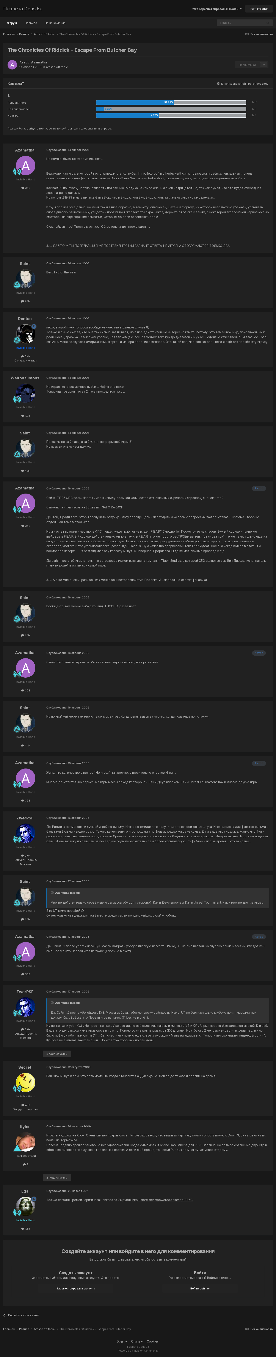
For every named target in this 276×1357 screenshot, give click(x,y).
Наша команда (55, 23)
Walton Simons (25, 378)
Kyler (25, 1126)
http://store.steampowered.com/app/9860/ (162, 1200)
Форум (12, 24)
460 (25, 1105)
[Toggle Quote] (53, 892)
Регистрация (259, 8)
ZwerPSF (24, 818)
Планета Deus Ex (22, 8)
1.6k (25, 1228)
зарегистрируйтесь (59, 128)
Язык (122, 1341)
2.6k (25, 855)
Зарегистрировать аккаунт (75, 1288)
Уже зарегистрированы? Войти (217, 9)
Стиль (137, 1341)
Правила (31, 23)
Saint (25, 263)
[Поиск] (228, 23)
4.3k (25, 301)
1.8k (25, 415)
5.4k (25, 356)
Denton (25, 318)
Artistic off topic (57, 67)
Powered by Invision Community (138, 1350)
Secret (24, 1067)
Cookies (153, 1341)
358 (25, 187)
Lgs (24, 1191)
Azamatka (39, 62)
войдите (32, 128)
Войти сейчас (200, 1288)
